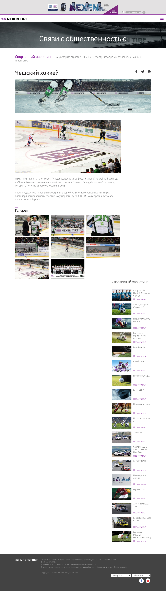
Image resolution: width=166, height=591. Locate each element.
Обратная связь (120, 567)
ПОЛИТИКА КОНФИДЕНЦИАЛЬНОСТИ (80, 564)
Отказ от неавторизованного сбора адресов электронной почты (67, 567)
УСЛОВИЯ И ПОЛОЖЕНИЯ (52, 564)
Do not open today (133, 12)
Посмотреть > (139, 299)
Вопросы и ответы (104, 567)
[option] (83, 7)
